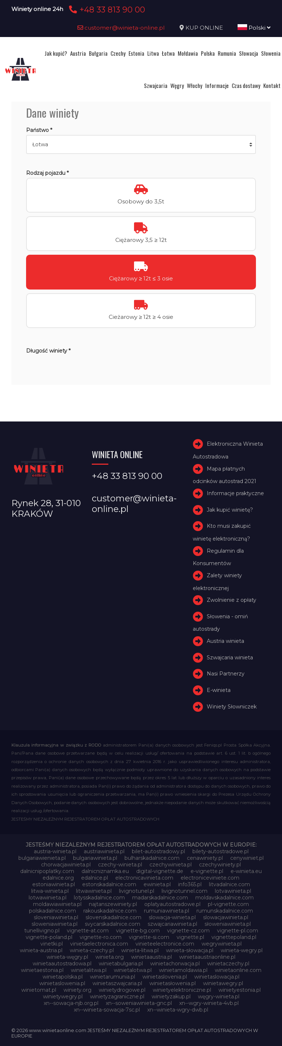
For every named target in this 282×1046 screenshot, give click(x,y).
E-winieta (219, 690)
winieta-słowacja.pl (189, 950)
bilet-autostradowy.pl (158, 851)
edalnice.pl (94, 877)
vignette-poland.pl (49, 937)
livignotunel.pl (136, 891)
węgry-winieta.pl (218, 996)
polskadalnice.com (52, 910)
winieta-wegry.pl (242, 950)
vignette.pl (190, 937)
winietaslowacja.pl (216, 976)
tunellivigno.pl (41, 930)
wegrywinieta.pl (222, 943)
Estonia (136, 53)
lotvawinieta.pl (233, 891)
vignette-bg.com (138, 930)
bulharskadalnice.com (152, 858)
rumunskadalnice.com (224, 910)
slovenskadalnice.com (113, 917)
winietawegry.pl (223, 983)
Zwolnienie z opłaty (231, 600)
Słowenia (271, 53)
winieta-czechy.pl (92, 950)
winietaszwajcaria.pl (117, 983)
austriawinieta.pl (104, 851)
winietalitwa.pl (88, 970)
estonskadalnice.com (109, 884)
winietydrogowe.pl (122, 990)
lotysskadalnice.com (99, 897)
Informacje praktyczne (235, 493)
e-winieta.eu (246, 871)
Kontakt (272, 85)
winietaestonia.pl (42, 970)
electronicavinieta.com (144, 877)
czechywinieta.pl (170, 864)
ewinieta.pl (157, 884)
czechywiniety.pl (220, 864)
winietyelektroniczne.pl (182, 990)
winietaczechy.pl (228, 963)
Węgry (177, 85)
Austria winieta (225, 641)
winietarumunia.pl (112, 976)
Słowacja (248, 53)
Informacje (217, 85)
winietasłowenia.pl (172, 983)
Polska (208, 53)
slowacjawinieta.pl (225, 917)
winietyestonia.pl (239, 990)
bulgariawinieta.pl (95, 858)
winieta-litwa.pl (140, 950)
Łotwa (168, 53)
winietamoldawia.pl (183, 970)
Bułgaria (98, 53)
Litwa (153, 53)
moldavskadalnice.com (224, 897)
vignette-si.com (149, 937)
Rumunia (227, 53)
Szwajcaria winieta (230, 657)
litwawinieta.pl (94, 891)
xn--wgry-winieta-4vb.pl (209, 1003)
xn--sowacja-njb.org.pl (71, 1003)
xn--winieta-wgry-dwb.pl (177, 1009)
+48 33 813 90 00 (106, 9)
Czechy (118, 53)
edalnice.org (58, 877)
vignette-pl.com (237, 930)
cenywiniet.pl (247, 858)
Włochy (194, 85)
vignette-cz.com (188, 930)
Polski (254, 27)
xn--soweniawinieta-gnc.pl (139, 1003)
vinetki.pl (51, 943)
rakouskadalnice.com (110, 910)
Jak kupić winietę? (230, 510)
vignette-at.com (88, 930)
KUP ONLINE (204, 27)
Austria (78, 53)
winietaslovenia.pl (164, 976)
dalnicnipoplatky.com (47, 871)
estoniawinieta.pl (53, 884)
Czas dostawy (246, 85)
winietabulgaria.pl (121, 963)
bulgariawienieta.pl (42, 858)
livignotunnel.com (184, 891)
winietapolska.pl (63, 976)
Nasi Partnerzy (226, 674)
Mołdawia (188, 53)
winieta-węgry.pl (67, 957)
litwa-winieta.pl (50, 891)
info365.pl (190, 884)
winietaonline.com (238, 970)
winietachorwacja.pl (175, 963)
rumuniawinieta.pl (166, 910)
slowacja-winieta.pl (172, 917)
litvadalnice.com (229, 884)
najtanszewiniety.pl (113, 904)
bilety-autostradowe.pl (220, 851)
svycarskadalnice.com (112, 924)
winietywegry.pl (63, 996)
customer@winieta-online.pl (121, 27)
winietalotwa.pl (133, 970)
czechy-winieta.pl (120, 864)
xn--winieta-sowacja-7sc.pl (107, 1009)
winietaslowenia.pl (62, 983)
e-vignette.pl (207, 871)
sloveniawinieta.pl (56, 917)
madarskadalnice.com (160, 897)
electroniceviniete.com (210, 877)
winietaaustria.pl (151, 957)
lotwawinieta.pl (47, 897)
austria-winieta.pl (55, 851)
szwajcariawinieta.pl (172, 924)
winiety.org (77, 990)
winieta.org (109, 957)
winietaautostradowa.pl (62, 963)
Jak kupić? (55, 53)
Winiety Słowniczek (232, 706)
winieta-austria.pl (41, 950)
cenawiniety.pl (205, 858)
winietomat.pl (38, 990)
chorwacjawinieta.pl (66, 864)
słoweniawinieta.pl (228, 924)
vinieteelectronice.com (164, 943)
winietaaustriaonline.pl (207, 957)
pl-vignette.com (228, 904)
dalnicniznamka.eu (105, 871)
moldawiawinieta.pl (57, 904)
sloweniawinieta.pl (54, 924)
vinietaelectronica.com (99, 943)
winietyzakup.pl (171, 996)
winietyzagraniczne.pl (117, 996)
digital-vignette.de (159, 871)
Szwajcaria (155, 85)
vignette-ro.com (101, 937)
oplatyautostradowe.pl (172, 904)
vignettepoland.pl (234, 937)
